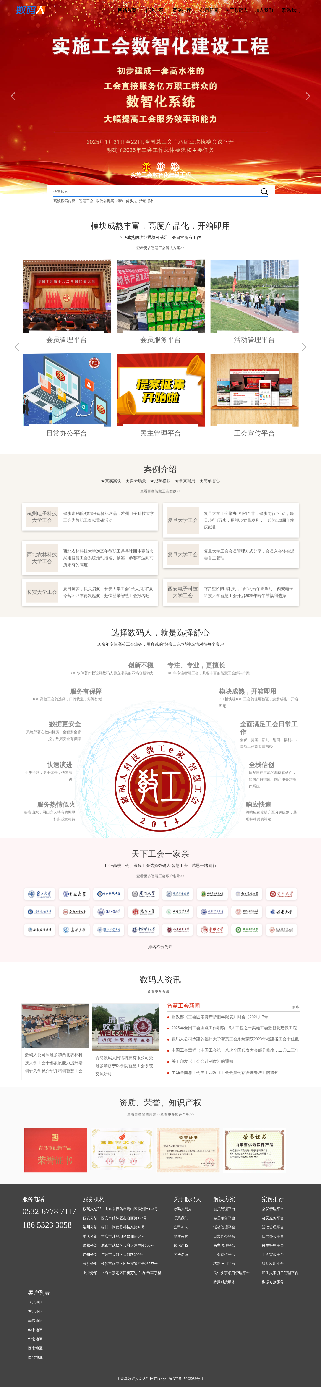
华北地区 (35, 1303)
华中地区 (35, 1330)
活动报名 (146, 201)
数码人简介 (183, 1209)
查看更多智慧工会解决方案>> (160, 248)
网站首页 (127, 10)
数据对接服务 (224, 1282)
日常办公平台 (224, 1236)
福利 (120, 201)
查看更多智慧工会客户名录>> (160, 855)
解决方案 (154, 10)
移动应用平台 (224, 1264)
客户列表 (39, 1293)
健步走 (131, 201)
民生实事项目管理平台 (231, 1273)
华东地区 (35, 1321)
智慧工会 (86, 201)
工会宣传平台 (224, 1255)
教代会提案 (105, 201)
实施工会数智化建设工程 (160, 175)
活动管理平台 (224, 1227)
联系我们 (291, 10)
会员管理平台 (224, 1209)
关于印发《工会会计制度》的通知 (224, 1062)
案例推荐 (182, 10)
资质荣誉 (181, 1236)
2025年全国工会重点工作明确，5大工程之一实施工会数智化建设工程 (255, 1028)
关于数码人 (236, 10)
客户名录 (181, 1255)
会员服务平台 (224, 1218)
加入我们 (264, 10)
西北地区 (35, 1357)
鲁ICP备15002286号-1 (186, 1379)
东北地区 (35, 1312)
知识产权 (181, 1246)
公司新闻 (209, 10)
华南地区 (35, 1339)
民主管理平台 (224, 1246)
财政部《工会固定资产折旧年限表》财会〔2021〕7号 (241, 1017)
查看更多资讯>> (160, 991)
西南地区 (35, 1348)
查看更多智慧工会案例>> (160, 470)
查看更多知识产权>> (177, 1093)
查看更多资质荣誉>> (143, 1093)
